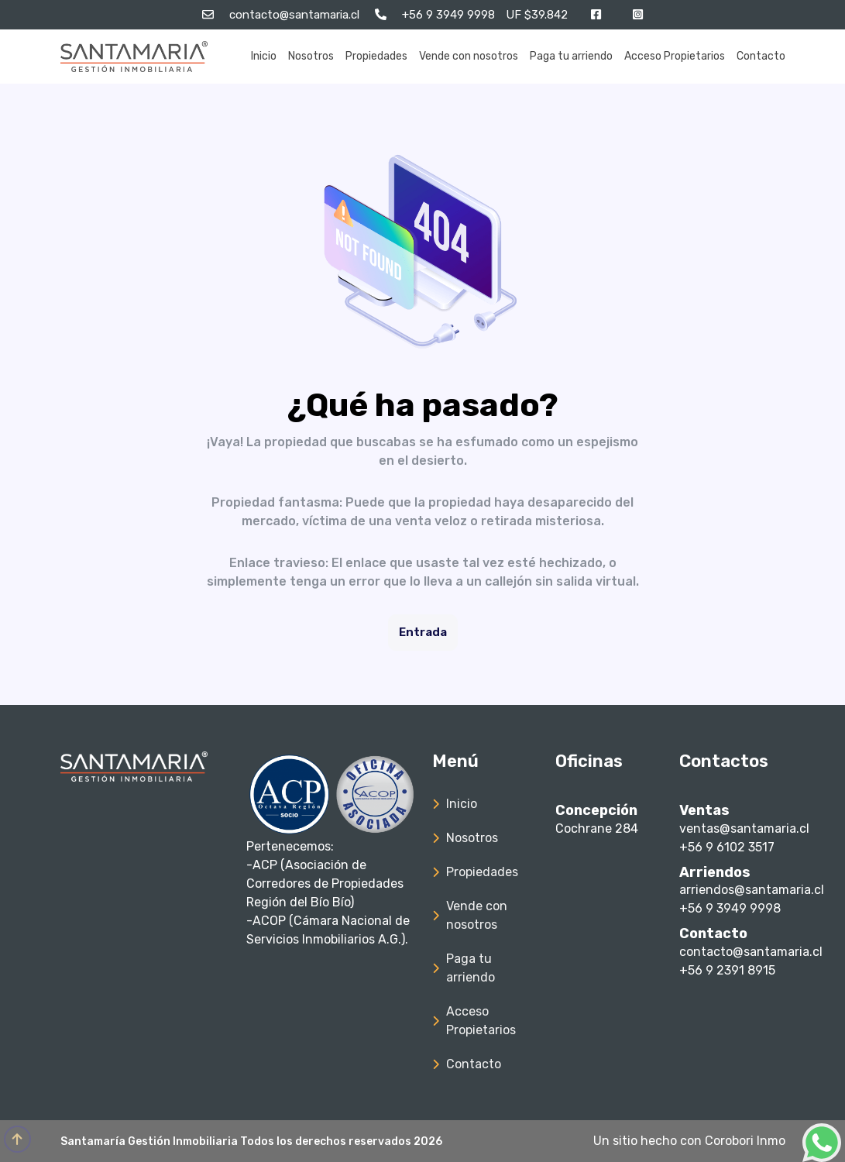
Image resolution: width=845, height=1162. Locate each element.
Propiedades (376, 56)
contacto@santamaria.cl (751, 951)
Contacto (761, 56)
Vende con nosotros (468, 56)
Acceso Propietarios (674, 56)
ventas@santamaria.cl (744, 828)
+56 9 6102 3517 (727, 847)
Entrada (423, 632)
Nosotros (311, 56)
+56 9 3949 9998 (730, 908)
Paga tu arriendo (571, 56)
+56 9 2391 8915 (727, 970)
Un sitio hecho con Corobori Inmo (689, 1140)
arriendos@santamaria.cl (751, 889)
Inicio (264, 56)
